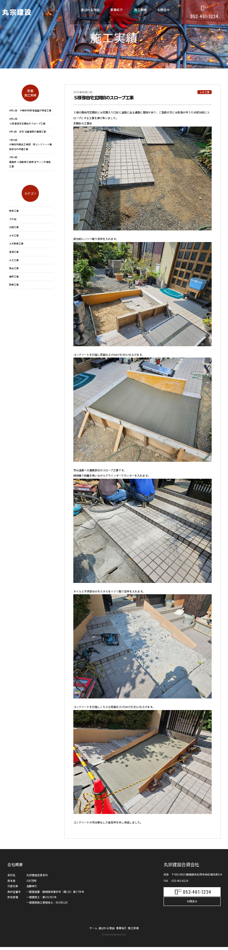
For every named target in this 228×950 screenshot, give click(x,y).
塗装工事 (14, 251)
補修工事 (14, 276)
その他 (12, 219)
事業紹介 (123, 930)
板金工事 (14, 268)
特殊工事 (14, 210)
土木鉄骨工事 (16, 243)
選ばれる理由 (104, 930)
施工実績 (139, 930)
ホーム (87, 930)
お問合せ (192, 902)
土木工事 (14, 235)
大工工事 (14, 260)
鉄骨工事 (14, 284)
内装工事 (14, 227)
